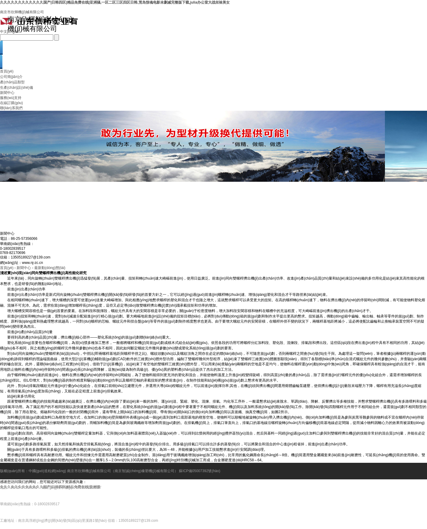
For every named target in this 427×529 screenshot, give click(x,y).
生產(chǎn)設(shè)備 (16, 87)
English (14, 31)
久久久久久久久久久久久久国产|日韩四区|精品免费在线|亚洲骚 (50, 487)
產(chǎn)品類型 (12, 82)
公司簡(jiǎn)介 (11, 77)
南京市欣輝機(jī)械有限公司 (22, 12)
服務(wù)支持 (10, 98)
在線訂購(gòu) (11, 103)
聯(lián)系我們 (11, 108)
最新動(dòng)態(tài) (49, 268)
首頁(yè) (7, 71)
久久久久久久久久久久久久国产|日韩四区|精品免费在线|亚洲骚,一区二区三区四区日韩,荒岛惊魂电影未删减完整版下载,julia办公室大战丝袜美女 (115, 2)
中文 (3, 31)
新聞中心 (7, 93)
